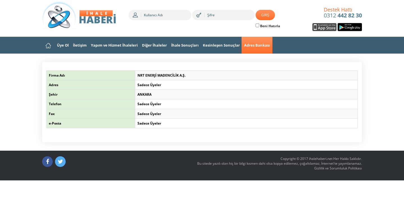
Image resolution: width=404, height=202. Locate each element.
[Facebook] (47, 161)
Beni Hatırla (268, 26)
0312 (343, 13)
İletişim (80, 45)
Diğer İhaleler (154, 45)
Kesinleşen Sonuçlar (221, 45)
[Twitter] (60, 161)
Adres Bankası (257, 45)
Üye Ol (63, 45)
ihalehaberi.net (320, 158)
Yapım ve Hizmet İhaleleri (114, 45)
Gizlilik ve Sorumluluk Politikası (338, 168)
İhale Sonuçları (185, 45)
